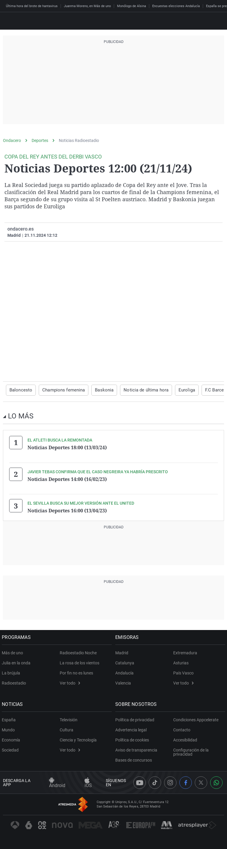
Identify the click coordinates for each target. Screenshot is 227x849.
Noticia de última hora (138, 390)
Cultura (66, 729)
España (10, 719)
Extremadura (185, 652)
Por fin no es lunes (76, 672)
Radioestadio (15, 682)
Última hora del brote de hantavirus (32, 6)
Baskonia (99, 390)
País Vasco (183, 672)
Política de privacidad (135, 719)
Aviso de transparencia (137, 749)
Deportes (40, 140)
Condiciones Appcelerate (195, 719)
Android (57, 782)
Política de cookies (133, 739)
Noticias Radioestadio (79, 140)
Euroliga (176, 390)
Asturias (181, 662)
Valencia (124, 682)
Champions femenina (60, 390)
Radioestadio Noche (78, 652)
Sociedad (11, 749)
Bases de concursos (134, 759)
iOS (88, 782)
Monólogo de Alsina (131, 6)
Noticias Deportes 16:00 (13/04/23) (67, 510)
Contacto (181, 729)
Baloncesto (19, 390)
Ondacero (12, 140)
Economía (12, 739)
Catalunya (125, 662)
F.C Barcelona (207, 390)
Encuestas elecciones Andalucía (176, 6)
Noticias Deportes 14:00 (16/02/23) (67, 478)
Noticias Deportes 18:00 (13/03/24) (67, 447)
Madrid (122, 652)
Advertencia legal (132, 729)
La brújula (12, 672)
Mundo (9, 729)
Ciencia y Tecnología (78, 739)
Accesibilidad (185, 739)
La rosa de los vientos (79, 662)
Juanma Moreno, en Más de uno (87, 6)
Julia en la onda (17, 662)
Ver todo (70, 682)
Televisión (68, 719)
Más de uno (13, 652)
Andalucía (125, 672)
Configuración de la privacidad (191, 751)
